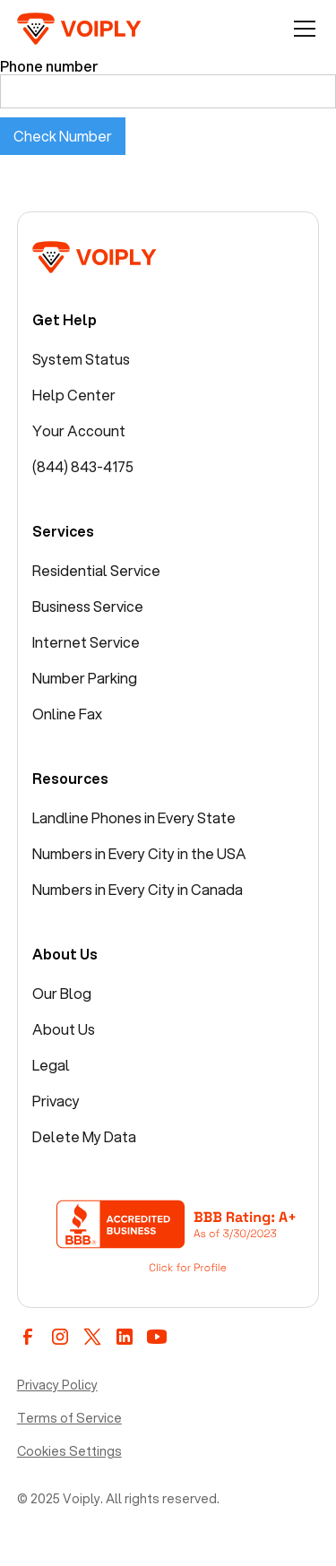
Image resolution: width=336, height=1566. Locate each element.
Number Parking (84, 677)
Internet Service (86, 642)
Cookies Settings (69, 1451)
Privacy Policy (57, 1385)
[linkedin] (124, 1336)
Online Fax (67, 713)
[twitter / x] (92, 1336)
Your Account (78, 430)
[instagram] (60, 1336)
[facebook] (28, 1336)
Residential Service (96, 570)
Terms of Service (69, 1418)
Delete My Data (84, 1136)
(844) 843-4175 (83, 466)
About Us (63, 1029)
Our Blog (61, 993)
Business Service (87, 606)
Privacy (56, 1100)
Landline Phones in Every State (134, 817)
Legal (51, 1064)
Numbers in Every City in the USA (139, 853)
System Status (81, 358)
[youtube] (157, 1336)
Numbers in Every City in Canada (137, 889)
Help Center (74, 394)
